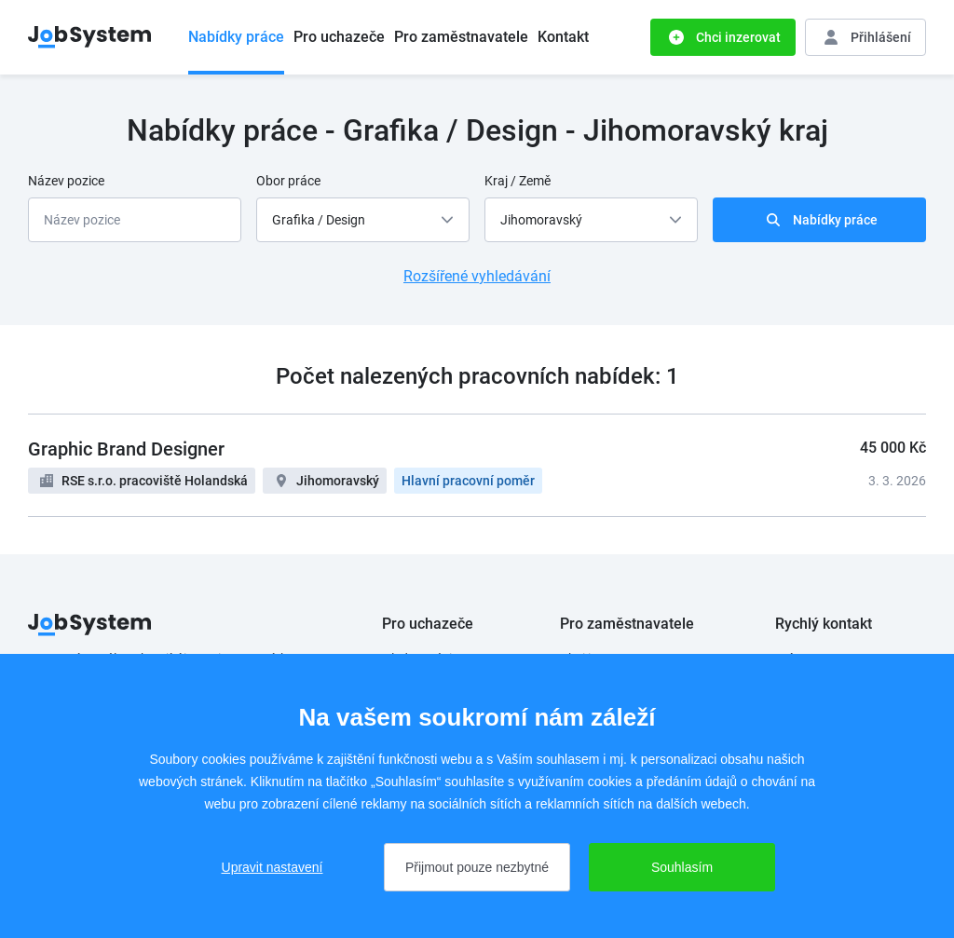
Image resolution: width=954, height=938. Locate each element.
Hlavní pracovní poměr (468, 480)
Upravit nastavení (272, 867)
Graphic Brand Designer (126, 449)
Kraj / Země (517, 180)
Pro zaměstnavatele (461, 37)
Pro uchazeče (339, 37)
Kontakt (563, 37)
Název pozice (66, 180)
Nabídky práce (236, 37)
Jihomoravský (337, 480)
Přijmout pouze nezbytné (477, 867)
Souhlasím (682, 867)
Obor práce (288, 180)
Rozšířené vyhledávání (477, 276)
